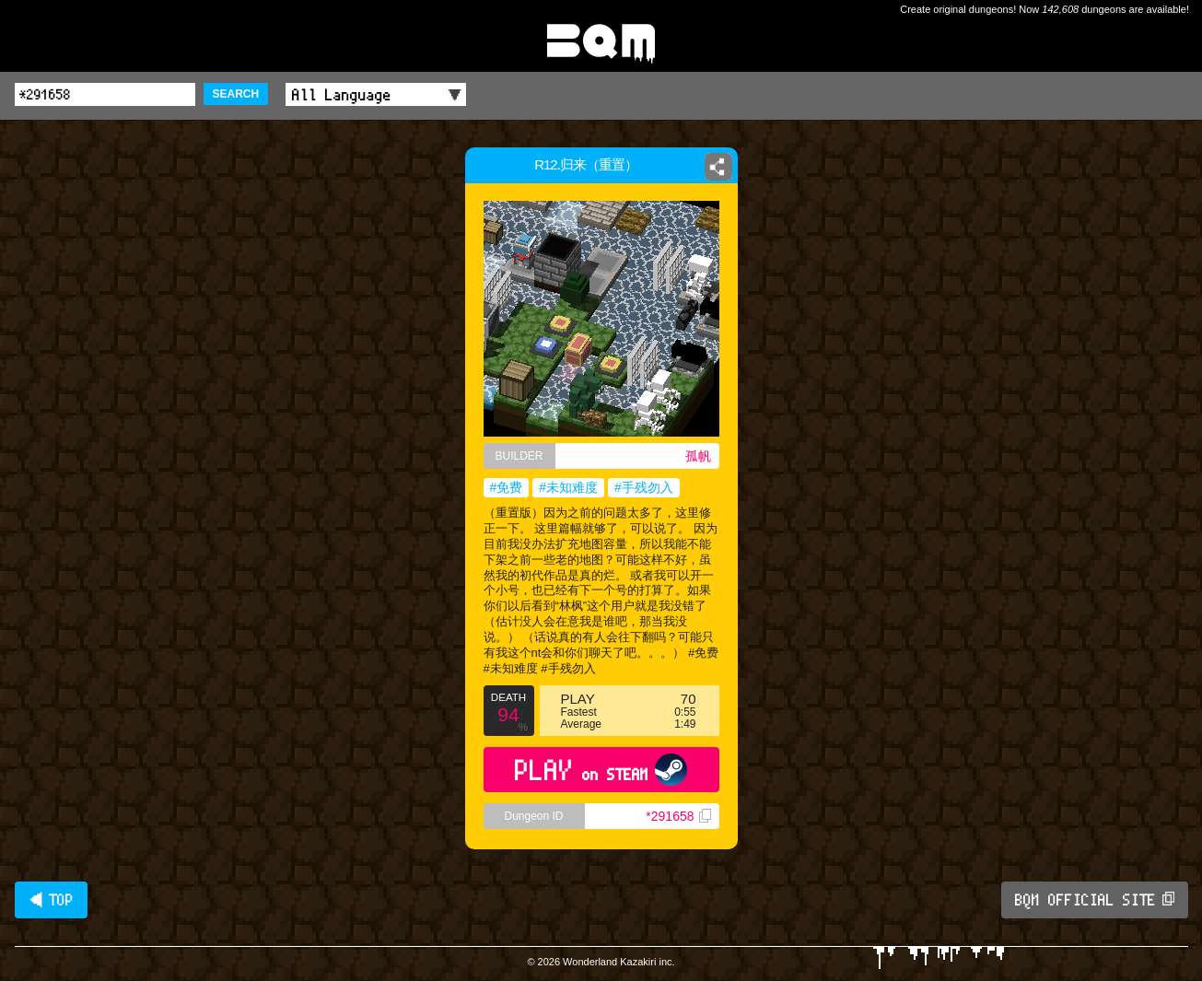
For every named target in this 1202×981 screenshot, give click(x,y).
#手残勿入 (643, 487)
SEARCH (236, 94)
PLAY (601, 769)
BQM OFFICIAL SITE (1094, 900)
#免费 (506, 487)
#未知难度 (568, 487)
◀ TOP (51, 900)
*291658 (678, 816)
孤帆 (698, 456)
